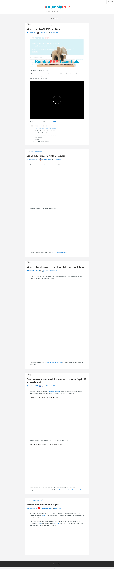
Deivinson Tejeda (46, 508)
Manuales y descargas (23, 1)
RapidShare (56, 523)
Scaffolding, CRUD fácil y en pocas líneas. (45, 128)
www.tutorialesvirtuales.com (59, 252)
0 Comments (54, 32)
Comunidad (34, 24)
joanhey (45, 271)
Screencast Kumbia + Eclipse (43, 504)
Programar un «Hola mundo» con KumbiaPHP (71, 490)
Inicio (2, 1)
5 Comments (57, 508)
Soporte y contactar (51, 1)
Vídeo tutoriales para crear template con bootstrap (55, 267)
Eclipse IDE (45, 515)
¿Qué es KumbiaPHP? (10, 1)
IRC (59, 1)
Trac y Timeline (66, 1)
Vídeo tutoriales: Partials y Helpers (46, 156)
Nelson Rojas (44, 32)
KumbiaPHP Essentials (54, 122)
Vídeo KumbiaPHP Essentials (43, 29)
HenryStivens (47, 159)
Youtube (39, 523)
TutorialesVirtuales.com (54, 391)
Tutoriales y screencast (37, 1)
